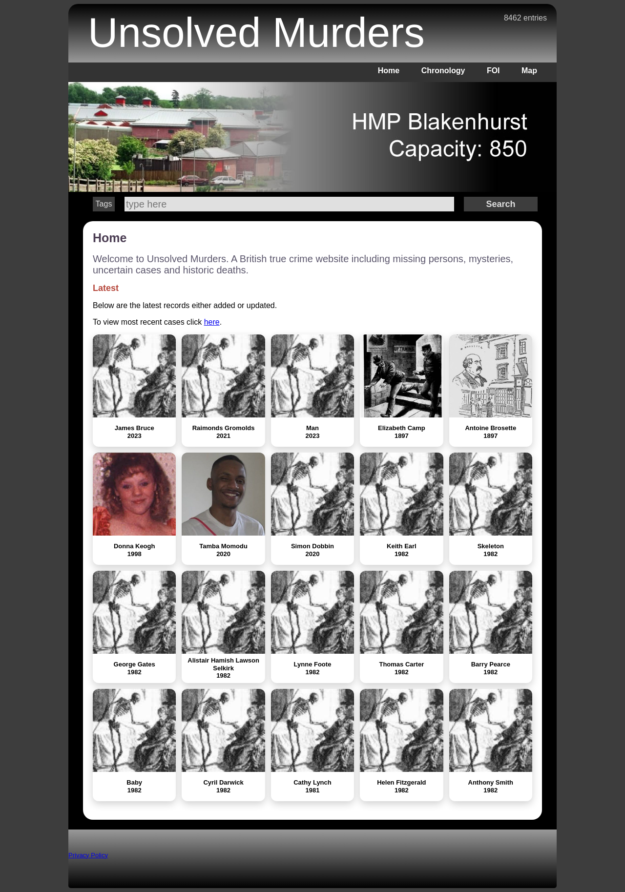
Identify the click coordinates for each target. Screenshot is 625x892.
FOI (493, 70)
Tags (104, 204)
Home (388, 70)
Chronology (443, 70)
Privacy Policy (88, 855)
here (212, 322)
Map (529, 70)
